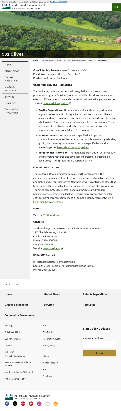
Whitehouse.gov (50, 362)
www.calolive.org (52, 248)
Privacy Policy (49, 345)
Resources (89, 304)
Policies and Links (13, 332)
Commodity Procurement (20, 315)
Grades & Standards (16, 304)
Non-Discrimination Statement (19, 372)
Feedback (47, 376)
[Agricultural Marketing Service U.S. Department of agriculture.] (27, 397)
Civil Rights (48, 332)
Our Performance (13, 338)
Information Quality (52, 338)
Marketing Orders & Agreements (79, 60)
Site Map (8, 325)
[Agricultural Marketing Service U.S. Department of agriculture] (24, 7)
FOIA (45, 325)
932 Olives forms (52, 215)
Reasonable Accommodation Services (18, 364)
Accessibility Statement (15, 356)
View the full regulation (55, 103)
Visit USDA (9, 352)
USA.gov (46, 356)
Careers (8, 345)
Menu (116, 7)
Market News (52, 294)
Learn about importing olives (73, 147)
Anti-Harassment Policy (15, 378)
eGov (45, 369)
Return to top (12, 284)
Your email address (93, 338)
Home (35, 60)
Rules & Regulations (51, 60)
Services (49, 304)
